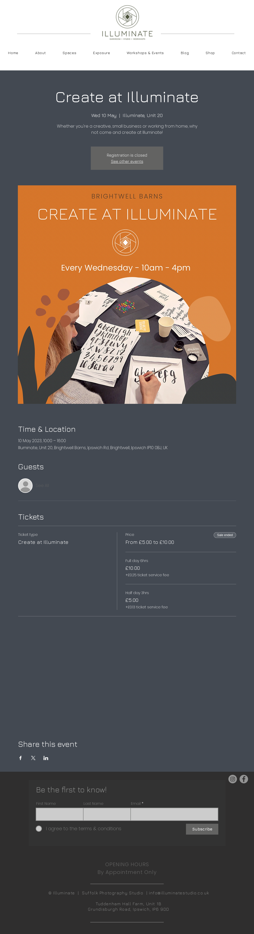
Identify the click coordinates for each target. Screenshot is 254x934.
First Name (46, 803)
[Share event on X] (33, 758)
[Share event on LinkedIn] (45, 758)
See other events (127, 161)
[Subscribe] (202, 829)
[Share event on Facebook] (20, 758)
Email (136, 803)
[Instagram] (232, 779)
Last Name (93, 803)
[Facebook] (244, 779)
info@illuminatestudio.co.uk (179, 893)
